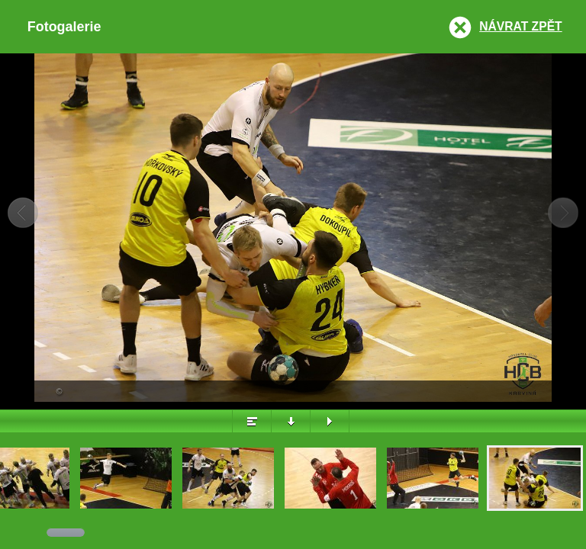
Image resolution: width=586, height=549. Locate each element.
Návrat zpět (520, 26)
